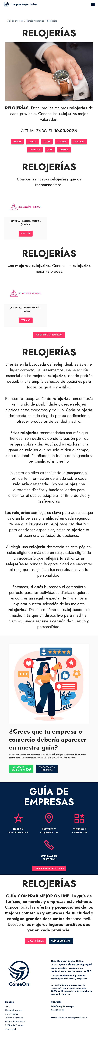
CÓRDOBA (34, 150)
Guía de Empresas (13, 1013)
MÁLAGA (63, 142)
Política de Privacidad (15, 1024)
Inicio (7, 1009)
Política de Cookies (14, 1028)
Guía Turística (11, 1017)
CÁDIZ (47, 142)
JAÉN (50, 150)
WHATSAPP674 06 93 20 (22, 771)
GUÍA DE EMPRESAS (61, 944)
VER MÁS (25, 234)
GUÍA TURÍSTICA (35, 944)
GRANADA (81, 142)
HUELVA (15, 142)
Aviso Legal (10, 1032)
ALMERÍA (65, 150)
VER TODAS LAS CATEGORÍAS (49, 871)
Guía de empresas (15, 20)
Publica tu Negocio (14, 1021)
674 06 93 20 (57, 1013)
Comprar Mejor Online (24, 4)
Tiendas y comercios (35, 20)
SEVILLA (31, 142)
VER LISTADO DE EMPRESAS (49, 336)
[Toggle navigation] (93, 4)
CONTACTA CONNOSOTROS (48, 771)
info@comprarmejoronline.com (72, 1021)
